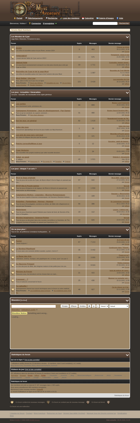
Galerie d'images (106, 18)
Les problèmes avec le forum (40, 290)
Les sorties (21, 104)
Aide (121, 18)
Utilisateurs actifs (28, 310)
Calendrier (89, 18)
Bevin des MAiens (36, 83)
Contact (29, 413)
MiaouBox (16, 310)
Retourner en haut (54, 413)
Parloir (19, 241)
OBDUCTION (21, 63)
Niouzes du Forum (24, 272)
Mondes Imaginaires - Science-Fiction (32, 218)
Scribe (127, 75)
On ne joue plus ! (18, 229)
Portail (19, 18)
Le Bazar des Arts (23, 256)
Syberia (67, 161)
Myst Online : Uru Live (25, 78)
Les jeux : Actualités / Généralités (26, 92)
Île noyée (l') (47, 161)
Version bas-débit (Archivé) (74, 413)
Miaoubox (15, 300)
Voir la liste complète (32, 360)
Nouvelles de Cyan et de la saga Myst (32, 71)
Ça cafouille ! (21, 286)
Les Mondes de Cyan (20, 37)
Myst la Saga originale (25, 178)
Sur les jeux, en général (26, 121)
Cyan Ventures (22, 150)
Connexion (36, 23)
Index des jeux (22, 127)
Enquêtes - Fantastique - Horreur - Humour (34, 201)
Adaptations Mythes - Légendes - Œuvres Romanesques (40, 195)
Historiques (21, 210)
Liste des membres (71, 18)
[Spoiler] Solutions (36, 85)
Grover (127, 51)
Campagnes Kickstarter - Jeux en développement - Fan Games (43, 111)
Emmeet (23, 375)
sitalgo (127, 138)
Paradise (58, 161)
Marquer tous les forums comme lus (101, 413)
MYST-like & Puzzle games (27, 186)
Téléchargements (35, 18)
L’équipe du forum (17, 413)
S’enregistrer (48, 23)
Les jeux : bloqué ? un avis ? (23, 169)
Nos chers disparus (37, 115)
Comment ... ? (22, 279)
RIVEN (19, 48)
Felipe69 (40, 389)
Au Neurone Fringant (25, 264)
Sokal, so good (22, 157)
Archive (23, 300)
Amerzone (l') (34, 161)
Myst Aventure (39, 413)
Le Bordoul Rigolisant (25, 249)
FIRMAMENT (21, 56)
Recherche (52, 18)
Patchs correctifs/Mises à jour (29, 144)
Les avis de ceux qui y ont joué (29, 135)
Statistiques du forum (121, 395)
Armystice (126, 214)
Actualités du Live (52, 83)
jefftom (127, 67)
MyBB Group (34, 420)
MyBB (17, 420)
